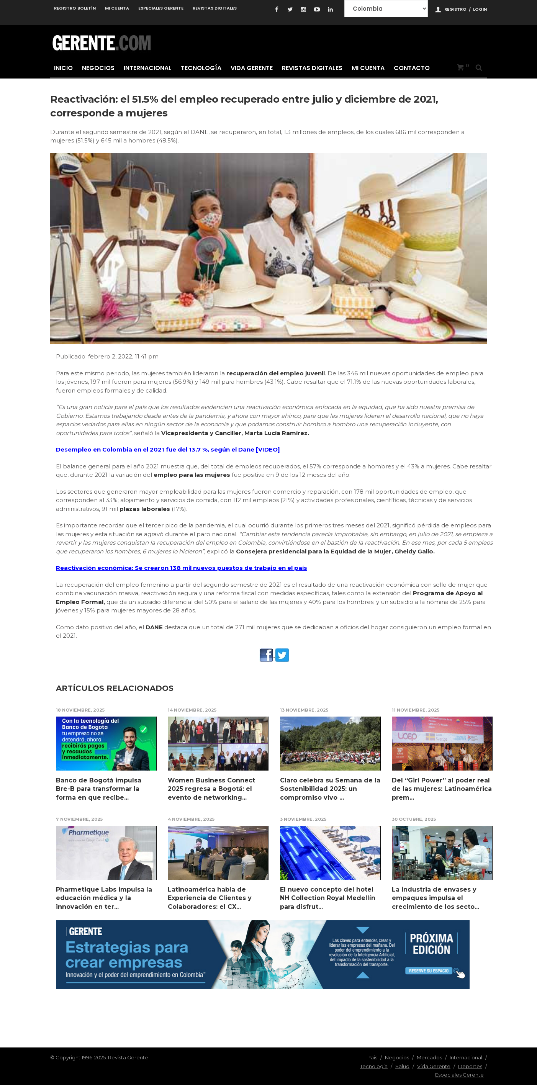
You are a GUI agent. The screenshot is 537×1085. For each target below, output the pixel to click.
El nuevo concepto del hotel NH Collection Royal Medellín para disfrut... (327, 898)
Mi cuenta (117, 8)
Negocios (98, 68)
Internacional (148, 68)
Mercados (429, 1057)
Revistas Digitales (215, 8)
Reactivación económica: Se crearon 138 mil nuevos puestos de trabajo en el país (181, 567)
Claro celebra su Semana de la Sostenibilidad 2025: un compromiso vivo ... (330, 789)
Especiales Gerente (160, 8)
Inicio (63, 68)
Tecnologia (374, 1066)
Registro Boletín (75, 8)
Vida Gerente (252, 68)
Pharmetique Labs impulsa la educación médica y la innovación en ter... (104, 898)
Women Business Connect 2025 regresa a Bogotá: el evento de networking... (211, 789)
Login (480, 9)
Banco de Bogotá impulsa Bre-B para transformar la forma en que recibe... (98, 789)
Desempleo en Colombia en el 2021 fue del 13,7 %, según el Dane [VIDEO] (168, 449)
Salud (402, 1066)
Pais (372, 1057)
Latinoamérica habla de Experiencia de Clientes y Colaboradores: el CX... (210, 898)
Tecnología (201, 68)
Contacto (412, 68)
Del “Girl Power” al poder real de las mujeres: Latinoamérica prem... (442, 789)
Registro (455, 9)
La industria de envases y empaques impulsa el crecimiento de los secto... (435, 898)
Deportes (470, 1066)
